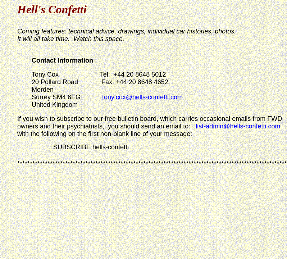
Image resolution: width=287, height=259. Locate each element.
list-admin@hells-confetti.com (238, 126)
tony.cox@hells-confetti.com (142, 97)
